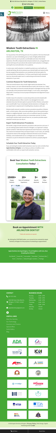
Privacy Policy (31, 423)
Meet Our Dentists (12, 319)
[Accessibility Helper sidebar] (2, 14)
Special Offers (18, 7)
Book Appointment (39, 7)
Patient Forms (28, 7)
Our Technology (11, 321)
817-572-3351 (28, 4)
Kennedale (27, 256)
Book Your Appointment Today (28, 169)
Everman (19, 258)
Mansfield (34, 256)
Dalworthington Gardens (30, 258)
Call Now (14, 431)
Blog (7, 331)
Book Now (42, 431)
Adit (33, 425)
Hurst (13, 258)
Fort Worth (12, 256)
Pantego (41, 258)
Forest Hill (19, 256)
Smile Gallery (10, 329)
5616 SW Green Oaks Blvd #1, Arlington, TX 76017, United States (28, 1)
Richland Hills (43, 256)
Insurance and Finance (13, 324)
